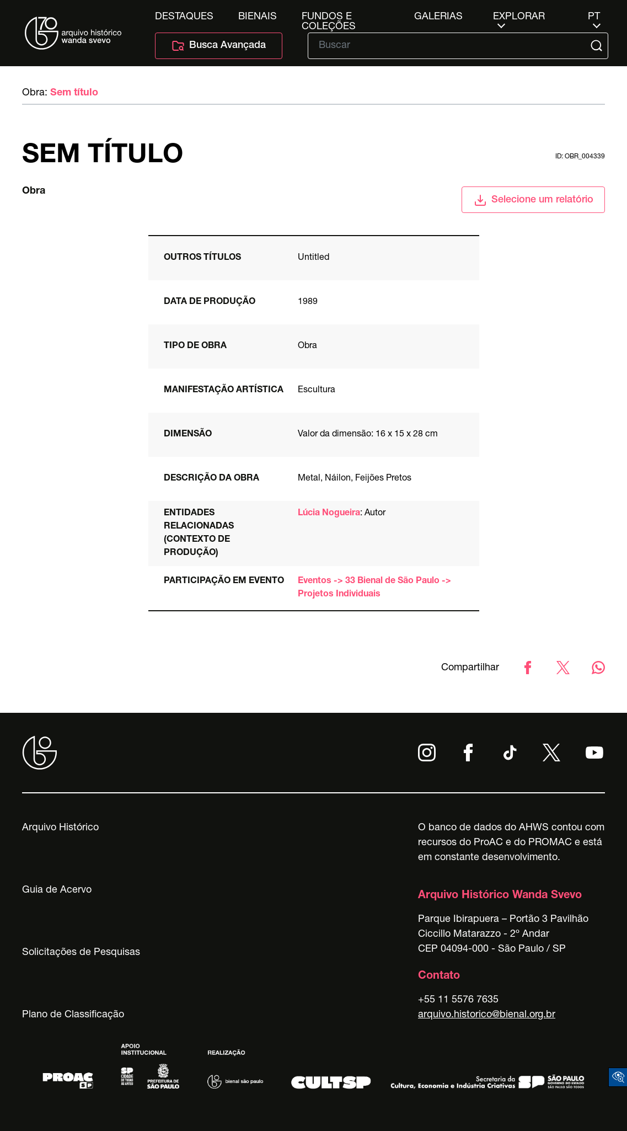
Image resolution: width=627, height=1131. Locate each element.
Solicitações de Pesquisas (81, 953)
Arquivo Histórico (60, 828)
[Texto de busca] (450, 45)
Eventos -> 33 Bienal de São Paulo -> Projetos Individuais (374, 588)
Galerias (438, 17)
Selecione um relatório (533, 200)
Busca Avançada (219, 45)
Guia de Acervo (57, 890)
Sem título (74, 93)
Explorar (519, 17)
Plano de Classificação (73, 1015)
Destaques (184, 17)
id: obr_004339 (580, 156)
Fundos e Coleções (329, 17)
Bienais (257, 17)
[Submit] (597, 45)
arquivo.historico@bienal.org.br (486, 1015)
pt (594, 17)
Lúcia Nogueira (329, 513)
